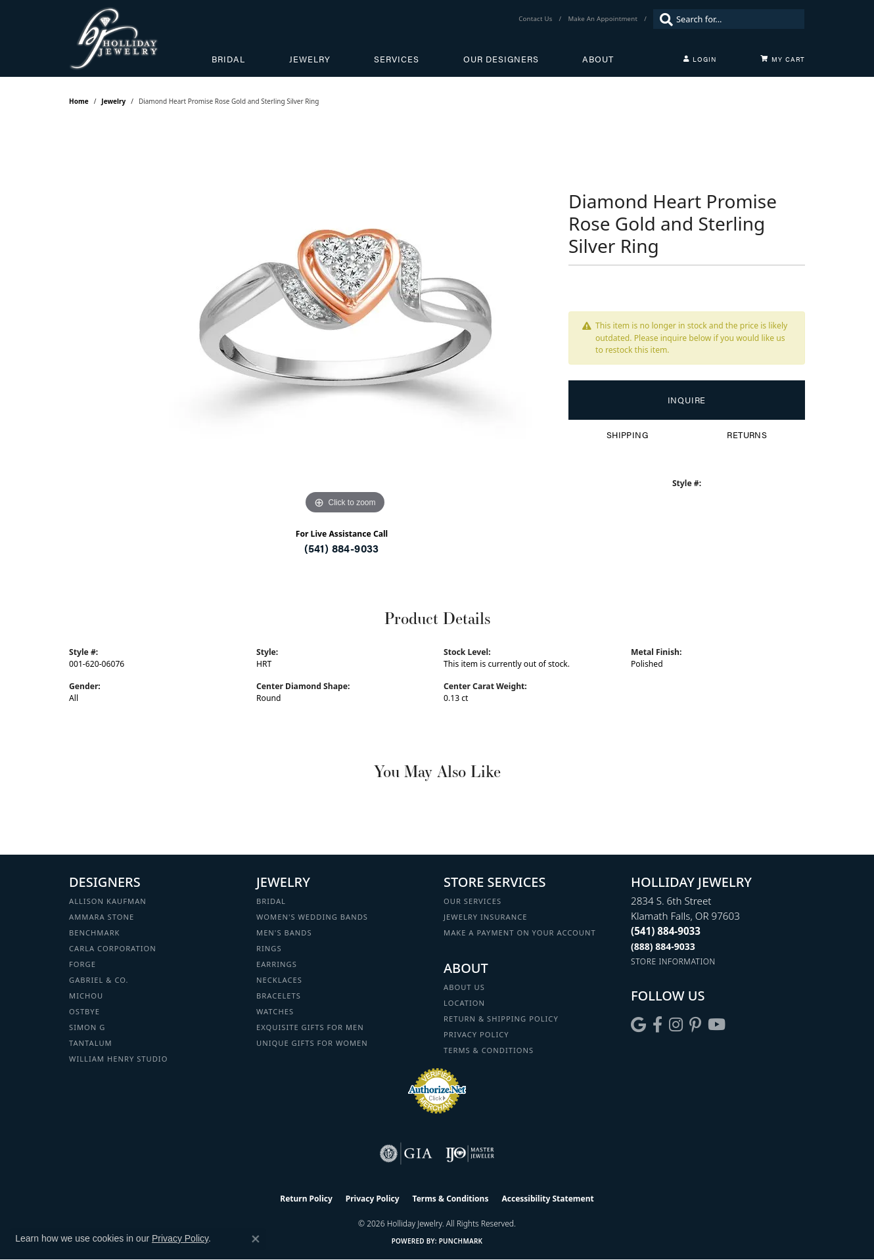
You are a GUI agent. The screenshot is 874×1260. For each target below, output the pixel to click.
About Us (464, 987)
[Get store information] (673, 961)
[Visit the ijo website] (470, 1153)
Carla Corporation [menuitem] (112, 948)
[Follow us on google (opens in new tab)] (638, 1025)
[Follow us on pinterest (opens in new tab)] (695, 1025)
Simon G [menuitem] (87, 1027)
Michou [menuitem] (86, 996)
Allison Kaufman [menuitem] (108, 901)
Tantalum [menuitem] (90, 1043)
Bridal (228, 59)
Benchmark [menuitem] (94, 932)
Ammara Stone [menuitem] (101, 917)
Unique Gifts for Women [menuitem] (312, 1043)
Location (464, 1003)
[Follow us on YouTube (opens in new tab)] (716, 1025)
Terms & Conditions (489, 1050)
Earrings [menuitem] (276, 964)
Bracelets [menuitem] (278, 996)
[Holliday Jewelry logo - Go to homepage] (140, 38)
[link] (536, 19)
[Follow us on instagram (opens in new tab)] (676, 1025)
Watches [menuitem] (275, 1011)
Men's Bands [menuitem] (284, 932)
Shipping (627, 435)
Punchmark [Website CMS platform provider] (461, 1241)
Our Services (472, 901)
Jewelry (310, 59)
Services (396, 59)
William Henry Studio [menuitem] (118, 1059)
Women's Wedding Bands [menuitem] (312, 917)
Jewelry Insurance (485, 917)
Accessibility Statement (547, 1198)
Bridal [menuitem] (271, 901)
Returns (747, 435)
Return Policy (306, 1198)
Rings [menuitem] (269, 948)
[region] (345, 321)
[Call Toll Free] (663, 946)
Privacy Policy (476, 1034)
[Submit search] (663, 19)
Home (79, 101)
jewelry (113, 101)
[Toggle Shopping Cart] (782, 59)
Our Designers (501, 59)
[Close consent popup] (256, 1239)
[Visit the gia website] (406, 1153)
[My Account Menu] (699, 59)
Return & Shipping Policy (501, 1019)
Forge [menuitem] (82, 964)
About (598, 59)
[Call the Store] (666, 930)
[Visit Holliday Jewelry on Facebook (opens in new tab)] (657, 1025)
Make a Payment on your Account (520, 932)
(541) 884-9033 (341, 548)
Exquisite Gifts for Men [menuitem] (310, 1027)
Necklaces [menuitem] (279, 980)
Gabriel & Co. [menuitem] (99, 980)
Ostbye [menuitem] (84, 1011)
